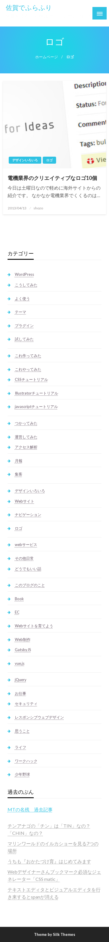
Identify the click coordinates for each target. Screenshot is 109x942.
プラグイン (24, 325)
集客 (18, 474)
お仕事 (20, 693)
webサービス (26, 544)
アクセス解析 (26, 447)
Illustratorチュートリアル (36, 393)
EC (17, 612)
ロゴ (49, 160)
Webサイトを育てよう (34, 625)
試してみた (24, 339)
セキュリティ (26, 703)
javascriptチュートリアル (36, 406)
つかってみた (26, 423)
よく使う (22, 298)
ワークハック (26, 761)
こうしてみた (26, 284)
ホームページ (46, 57)
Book (19, 598)
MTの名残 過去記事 (30, 809)
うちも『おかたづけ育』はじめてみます (49, 861)
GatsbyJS (23, 649)
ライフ (20, 747)
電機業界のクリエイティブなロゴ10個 (52, 178)
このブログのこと (30, 585)
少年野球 (22, 774)
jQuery (20, 679)
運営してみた (26, 436)
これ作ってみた (28, 355)
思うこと (22, 731)
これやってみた (28, 369)
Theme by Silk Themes (54, 934)
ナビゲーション (28, 514)
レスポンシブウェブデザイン (39, 717)
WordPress (24, 274)
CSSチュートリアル (31, 379)
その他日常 (24, 558)
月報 (18, 460)
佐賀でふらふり (29, 7)
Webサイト (24, 501)
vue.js (19, 663)
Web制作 (23, 639)
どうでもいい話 (28, 568)
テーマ (20, 312)
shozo (38, 208)
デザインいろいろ (25, 160)
